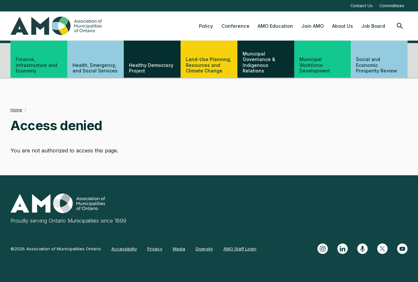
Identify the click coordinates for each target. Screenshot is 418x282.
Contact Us (361, 5)
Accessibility (124, 248)
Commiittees (391, 5)
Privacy (154, 248)
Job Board (373, 26)
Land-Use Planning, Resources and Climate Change (208, 64)
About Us (342, 26)
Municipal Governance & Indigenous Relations (259, 62)
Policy (206, 26)
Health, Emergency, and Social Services (95, 68)
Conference (235, 26)
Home (16, 109)
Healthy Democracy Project (151, 68)
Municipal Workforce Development (314, 64)
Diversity (204, 248)
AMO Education (275, 26)
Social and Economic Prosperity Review (376, 64)
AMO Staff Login (239, 248)
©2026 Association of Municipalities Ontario (55, 248)
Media (179, 248)
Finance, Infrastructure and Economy (36, 64)
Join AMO (312, 26)
